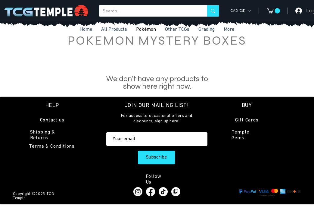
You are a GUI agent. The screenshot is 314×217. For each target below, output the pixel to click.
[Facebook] (150, 191)
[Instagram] (137, 191)
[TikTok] (163, 191)
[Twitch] (175, 191)
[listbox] (240, 10)
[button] (177, 29)
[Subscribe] (156, 157)
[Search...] (148, 11)
